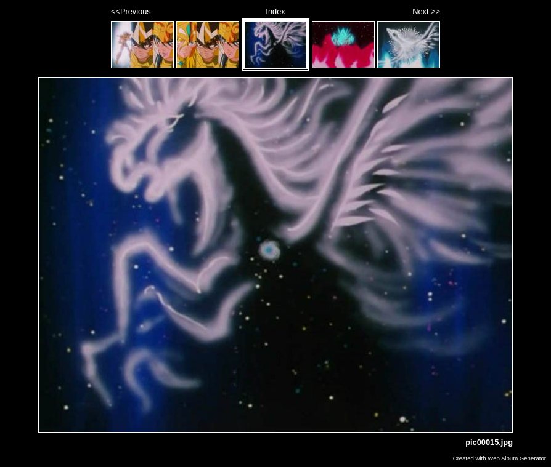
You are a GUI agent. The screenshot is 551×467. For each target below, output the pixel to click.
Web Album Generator (517, 458)
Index (275, 11)
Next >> (426, 11)
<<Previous (131, 11)
